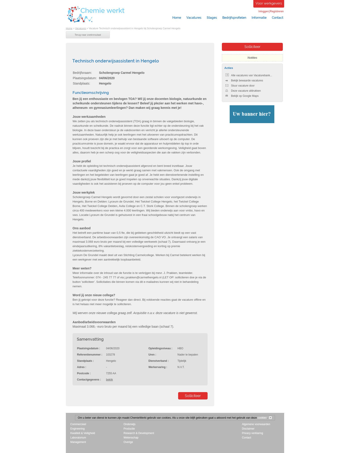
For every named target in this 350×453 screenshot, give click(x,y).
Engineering (77, 428)
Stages (212, 17)
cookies (262, 417)
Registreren (277, 11)
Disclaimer (248, 428)
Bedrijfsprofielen (234, 17)
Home (176, 17)
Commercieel (78, 424)
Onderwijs (129, 424)
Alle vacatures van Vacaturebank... (248, 75)
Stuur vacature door (239, 85)
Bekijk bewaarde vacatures (244, 80)
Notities (252, 57)
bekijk (109, 379)
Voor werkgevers (269, 3)
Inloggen (263, 11)
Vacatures (193, 17)
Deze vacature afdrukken (243, 90)
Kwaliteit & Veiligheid (82, 433)
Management (78, 442)
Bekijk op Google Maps (241, 95)
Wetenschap (131, 437)
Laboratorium (78, 437)
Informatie (259, 17)
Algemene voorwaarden (256, 424)
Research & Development (139, 433)
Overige (128, 442)
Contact (277, 17)
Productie (129, 428)
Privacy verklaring (252, 433)
